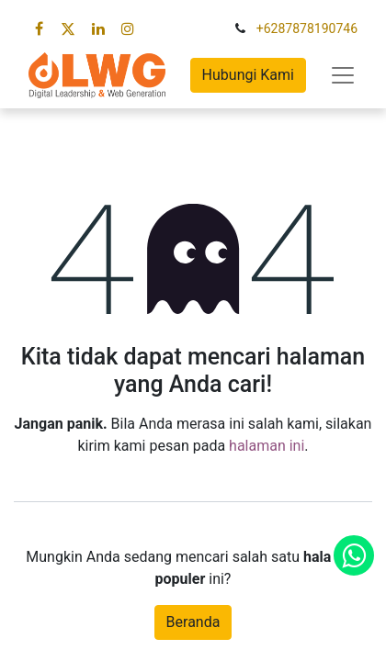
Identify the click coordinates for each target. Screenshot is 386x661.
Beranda (193, 622)
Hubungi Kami (248, 75)
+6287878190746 (307, 28)
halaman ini (266, 445)
